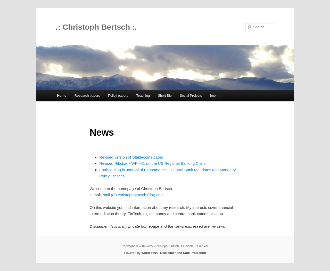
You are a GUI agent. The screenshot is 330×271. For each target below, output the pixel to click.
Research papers (87, 95)
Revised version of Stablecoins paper (131, 157)
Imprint (215, 95)
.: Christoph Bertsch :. (96, 27)
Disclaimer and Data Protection (183, 253)
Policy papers (118, 95)
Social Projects (191, 95)
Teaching (143, 95)
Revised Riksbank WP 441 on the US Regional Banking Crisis (152, 163)
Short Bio (164, 95)
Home (61, 95)
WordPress (149, 253)
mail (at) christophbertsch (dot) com (133, 195)
